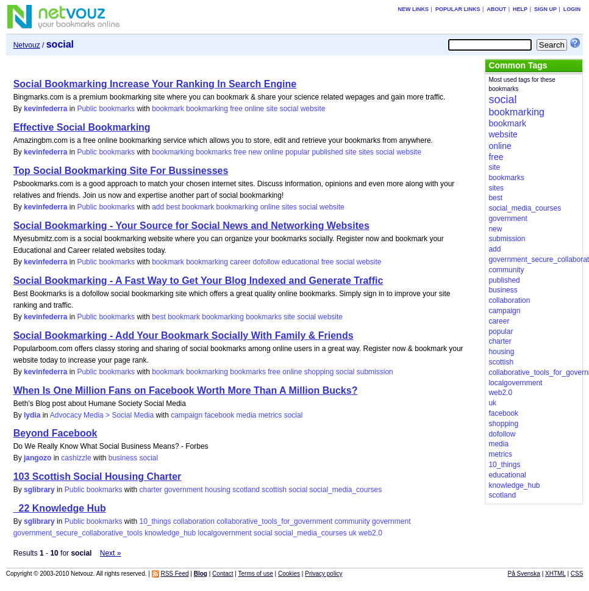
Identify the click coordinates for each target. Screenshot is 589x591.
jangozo (37, 458)
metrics (270, 415)
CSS (577, 573)
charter (150, 489)
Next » (110, 553)
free (236, 108)
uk (353, 533)
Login (572, 9)
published (327, 152)
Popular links (457, 9)
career (240, 262)
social (289, 108)
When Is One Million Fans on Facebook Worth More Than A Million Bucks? (185, 390)
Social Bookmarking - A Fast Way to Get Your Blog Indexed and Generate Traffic (198, 280)
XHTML (555, 573)
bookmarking (207, 108)
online (254, 108)
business (123, 458)
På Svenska (524, 573)
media (247, 415)
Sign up (545, 9)
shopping (319, 372)
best (173, 207)
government (183, 489)
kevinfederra (45, 108)
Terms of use (255, 573)
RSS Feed (174, 573)
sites (366, 152)
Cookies (289, 573)
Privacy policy (323, 573)
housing (217, 489)
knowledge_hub (170, 533)
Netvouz (26, 45)
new (255, 152)
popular (297, 152)
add (158, 207)
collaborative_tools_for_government (274, 521)
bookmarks (214, 152)
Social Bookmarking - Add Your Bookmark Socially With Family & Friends (183, 335)
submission (375, 372)
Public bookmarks (106, 108)
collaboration (194, 521)
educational (300, 262)
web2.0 (370, 533)
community (352, 521)
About (496, 9)
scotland (246, 489)
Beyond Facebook (55, 433)
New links (413, 9)
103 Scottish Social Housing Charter (97, 476)
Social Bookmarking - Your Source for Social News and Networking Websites (191, 225)
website (313, 108)
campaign (186, 415)
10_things (155, 521)
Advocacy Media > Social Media (102, 415)
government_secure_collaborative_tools (78, 533)
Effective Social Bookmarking (82, 127)
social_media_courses (345, 489)
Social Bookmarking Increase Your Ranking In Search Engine (154, 84)
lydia (32, 415)
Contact (222, 573)
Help (520, 9)
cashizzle (76, 458)
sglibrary (39, 489)
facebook (220, 415)
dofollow (266, 262)
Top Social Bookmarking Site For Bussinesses (121, 170)
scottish (274, 489)
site (272, 108)
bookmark (168, 108)
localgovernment (225, 533)
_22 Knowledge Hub (59, 508)
